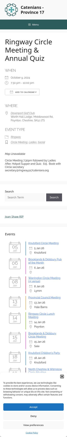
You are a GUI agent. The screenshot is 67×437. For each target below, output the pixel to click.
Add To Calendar (22, 92)
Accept (33, 407)
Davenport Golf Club (23, 113)
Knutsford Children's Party (44, 352)
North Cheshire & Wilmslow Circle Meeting (45, 371)
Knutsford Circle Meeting (43, 243)
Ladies (32, 142)
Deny (34, 416)
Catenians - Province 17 (32, 9)
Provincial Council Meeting (44, 297)
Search (9, 191)
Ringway (16, 137)
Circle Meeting (19, 142)
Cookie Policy (32, 432)
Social (41, 142)
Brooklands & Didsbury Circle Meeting (42, 335)
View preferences (33, 425)
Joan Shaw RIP (14, 216)
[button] (62, 376)
